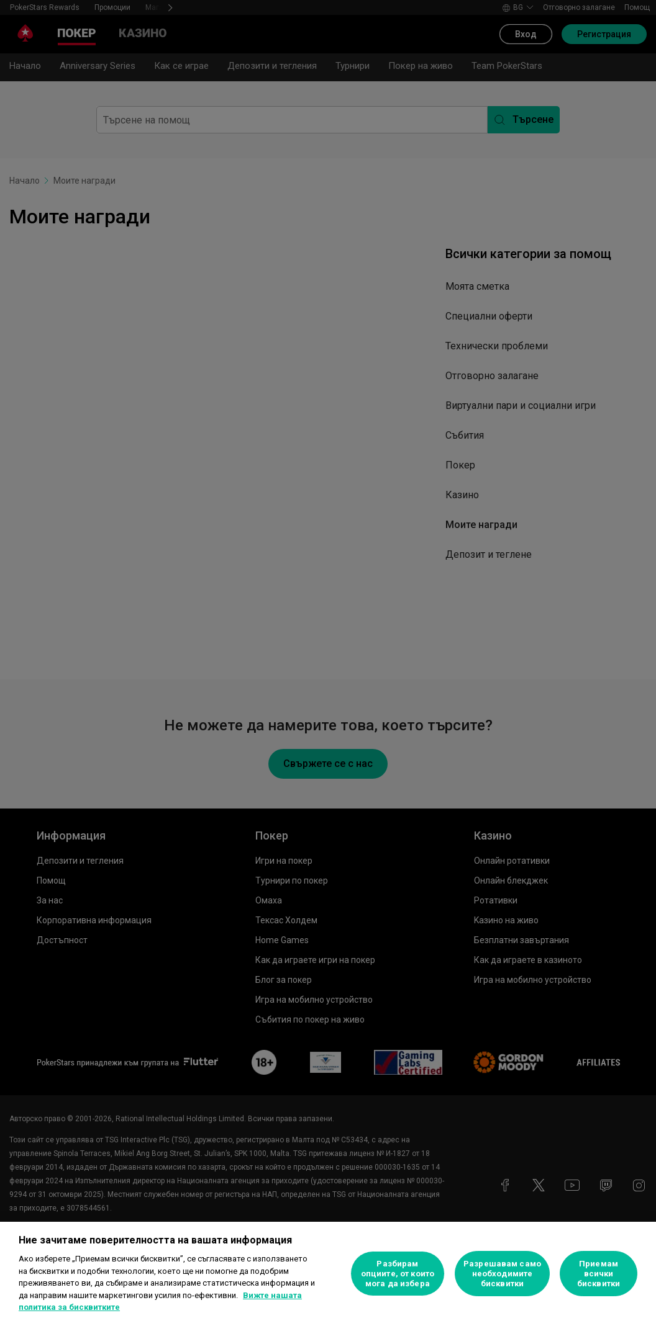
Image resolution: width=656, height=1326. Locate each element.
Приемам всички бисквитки (598, 1273)
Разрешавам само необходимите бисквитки (502, 1273)
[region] (328, 1274)
